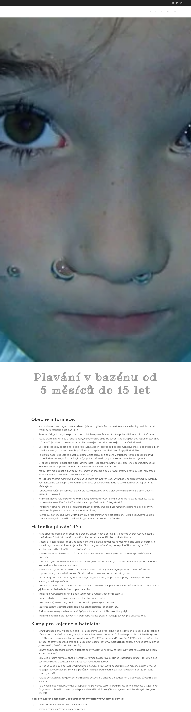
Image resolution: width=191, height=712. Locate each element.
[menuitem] (156, 11)
